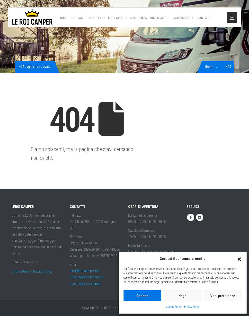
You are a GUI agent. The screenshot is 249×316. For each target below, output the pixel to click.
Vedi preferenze (222, 296)
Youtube (199, 217)
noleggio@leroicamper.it (87, 277)
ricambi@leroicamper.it (86, 284)
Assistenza (138, 18)
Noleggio (116, 18)
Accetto (142, 296)
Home (63, 18)
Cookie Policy (174, 306)
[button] (239, 258)
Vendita (95, 18)
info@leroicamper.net (84, 271)
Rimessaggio (160, 18)
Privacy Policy (192, 306)
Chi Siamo (78, 18)
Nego (182, 296)
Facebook (190, 217)
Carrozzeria (183, 18)
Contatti (204, 18)
